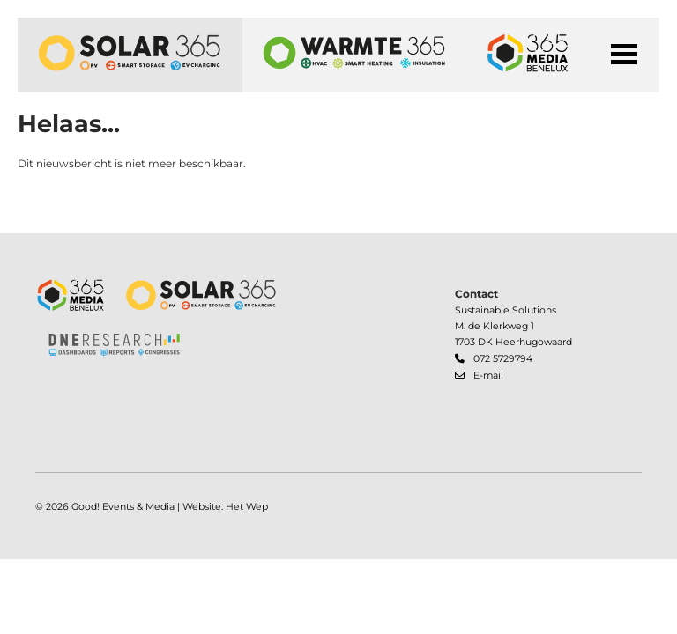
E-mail (488, 375)
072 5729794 (502, 359)
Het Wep (247, 506)
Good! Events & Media (123, 506)
